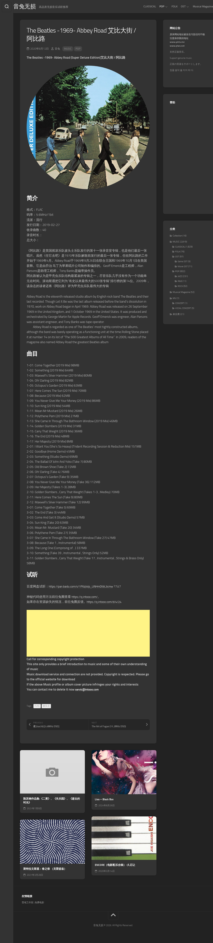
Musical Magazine (196, 6)
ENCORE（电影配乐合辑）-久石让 (115, 865)
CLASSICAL (143, 6)
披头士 (46, 706)
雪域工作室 (27, 903)
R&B (180, 282)
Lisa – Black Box (104, 800)
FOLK (168, 6)
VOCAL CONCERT (183, 309)
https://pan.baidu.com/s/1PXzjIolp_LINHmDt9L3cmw (84, 587)
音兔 (57, 49)
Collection (177, 236)
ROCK (180, 287)
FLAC (37, 706)
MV (174, 299)
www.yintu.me (177, 42)
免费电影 (39, 903)
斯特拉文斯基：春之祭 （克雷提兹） (45, 869)
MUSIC (68, 49)
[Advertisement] (88, 634)
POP (155, 6)
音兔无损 (32, 6)
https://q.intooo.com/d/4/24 (106, 602)
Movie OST (183, 267)
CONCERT (179, 304)
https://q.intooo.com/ (86, 597)
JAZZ (180, 277)
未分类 (176, 315)
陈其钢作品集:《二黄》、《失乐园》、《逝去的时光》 (51, 801)
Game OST (182, 262)
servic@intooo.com (88, 690)
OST (176, 6)
